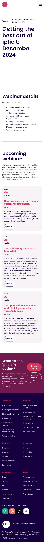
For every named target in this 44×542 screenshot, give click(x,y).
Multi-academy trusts (10, 414)
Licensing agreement (31, 481)
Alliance (5, 456)
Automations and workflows (30, 406)
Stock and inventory (31, 427)
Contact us (27, 456)
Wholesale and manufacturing (8, 430)
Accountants (7, 452)
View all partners (8, 461)
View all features (29, 432)
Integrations (28, 423)
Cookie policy (28, 477)
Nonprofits (6, 418)
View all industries (9, 436)
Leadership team (29, 452)
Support (5, 498)
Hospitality (6, 405)
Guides (5, 490)
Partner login (7, 465)
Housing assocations (10, 410)
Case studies (7, 494)
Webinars (6, 481)
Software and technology (7, 423)
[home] (5, 4)
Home (25, 448)
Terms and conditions (31, 490)
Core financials (29, 412)
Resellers (5, 448)
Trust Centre (28, 494)
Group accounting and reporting (32, 417)
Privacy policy (28, 485)
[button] (39, 4)
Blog (4, 477)
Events (5, 485)
